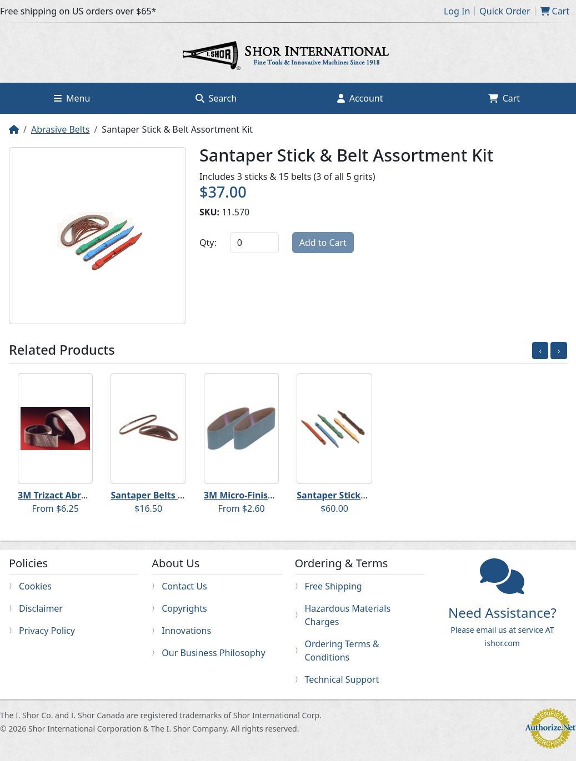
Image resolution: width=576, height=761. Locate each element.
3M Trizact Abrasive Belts (73, 495)
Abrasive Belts (60, 129)
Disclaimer (41, 608)
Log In (457, 11)
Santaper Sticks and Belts (352, 495)
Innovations (186, 630)
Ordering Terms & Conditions (342, 650)
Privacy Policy (47, 630)
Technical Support (342, 679)
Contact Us (184, 586)
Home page (288, 57)
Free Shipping (333, 586)
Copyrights (184, 608)
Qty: (208, 242)
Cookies (35, 586)
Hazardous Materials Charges (348, 615)
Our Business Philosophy (213, 653)
